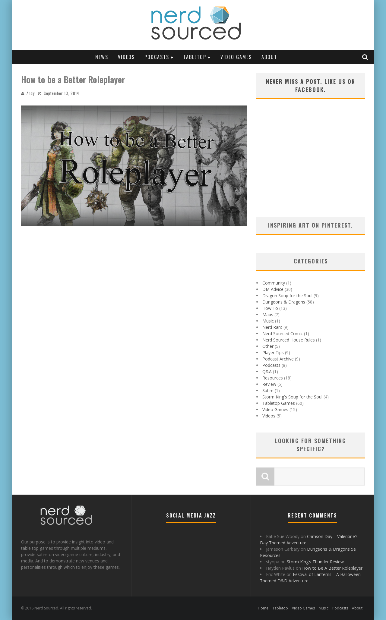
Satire (268, 390)
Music (268, 321)
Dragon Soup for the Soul (287, 295)
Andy (31, 93)
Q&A (267, 371)
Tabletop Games (278, 403)
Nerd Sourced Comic (282, 333)
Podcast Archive (278, 359)
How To (270, 308)
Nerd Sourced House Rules (288, 340)
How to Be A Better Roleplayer (332, 568)
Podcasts (156, 57)
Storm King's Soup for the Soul (292, 397)
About (269, 57)
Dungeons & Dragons (283, 302)
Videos (126, 57)
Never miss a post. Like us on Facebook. (310, 85)
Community (273, 283)
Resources (272, 378)
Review (269, 384)
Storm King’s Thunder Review (315, 562)
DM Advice (272, 289)
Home (263, 608)
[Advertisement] (310, 166)
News (101, 57)
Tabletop (194, 57)
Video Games (236, 57)
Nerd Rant (272, 327)
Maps (267, 314)
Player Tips (273, 352)
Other (268, 346)
